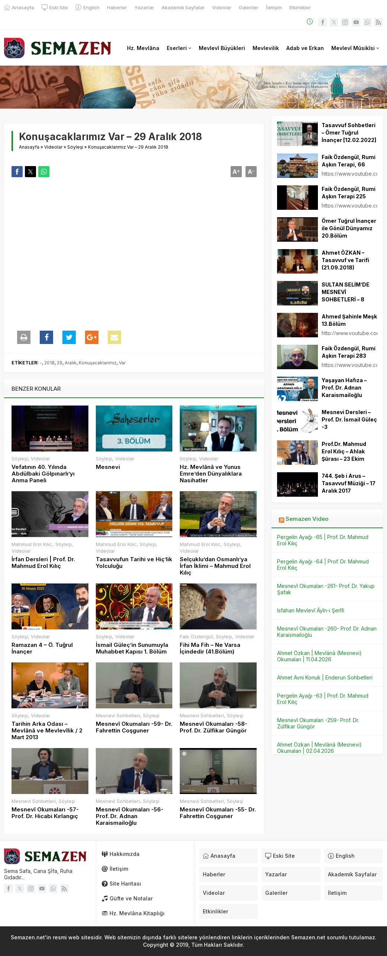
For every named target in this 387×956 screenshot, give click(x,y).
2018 (49, 362)
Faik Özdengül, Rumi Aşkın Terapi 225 (348, 192)
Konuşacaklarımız (98, 362)
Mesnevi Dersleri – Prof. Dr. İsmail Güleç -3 (349, 419)
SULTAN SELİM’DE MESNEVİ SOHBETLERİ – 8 (346, 291)
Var (122, 362)
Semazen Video (307, 518)
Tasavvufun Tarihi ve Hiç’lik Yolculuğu (134, 562)
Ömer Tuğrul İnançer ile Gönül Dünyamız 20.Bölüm (349, 228)
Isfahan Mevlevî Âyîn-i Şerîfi (310, 610)
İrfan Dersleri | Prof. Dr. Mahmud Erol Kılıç (43, 562)
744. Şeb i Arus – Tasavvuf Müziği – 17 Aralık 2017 (348, 483)
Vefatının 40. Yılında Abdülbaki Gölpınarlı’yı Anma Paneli (43, 474)
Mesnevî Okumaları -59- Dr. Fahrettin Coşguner (134, 727)
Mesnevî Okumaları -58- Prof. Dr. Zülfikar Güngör (213, 727)
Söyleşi (75, 147)
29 (59, 362)
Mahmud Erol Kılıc (32, 544)
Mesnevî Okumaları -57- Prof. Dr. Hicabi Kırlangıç (45, 813)
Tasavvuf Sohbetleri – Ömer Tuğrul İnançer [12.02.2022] (349, 132)
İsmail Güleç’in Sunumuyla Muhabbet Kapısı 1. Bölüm (132, 648)
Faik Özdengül (196, 636)
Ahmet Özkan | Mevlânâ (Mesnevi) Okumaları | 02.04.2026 (319, 747)
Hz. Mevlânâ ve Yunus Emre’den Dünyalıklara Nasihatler (211, 474)
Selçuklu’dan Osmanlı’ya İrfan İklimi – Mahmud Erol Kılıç (215, 566)
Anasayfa (29, 147)
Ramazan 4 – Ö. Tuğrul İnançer (42, 648)
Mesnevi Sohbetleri (118, 715)
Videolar (53, 147)
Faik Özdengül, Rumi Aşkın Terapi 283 (348, 352)
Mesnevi (108, 467)
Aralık (71, 362)
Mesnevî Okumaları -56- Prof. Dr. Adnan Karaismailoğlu (129, 816)
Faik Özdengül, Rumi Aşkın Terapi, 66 (348, 161)
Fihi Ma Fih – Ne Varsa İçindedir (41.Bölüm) (210, 648)
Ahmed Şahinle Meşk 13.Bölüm (349, 320)
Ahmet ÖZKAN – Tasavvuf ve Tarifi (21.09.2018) (345, 260)
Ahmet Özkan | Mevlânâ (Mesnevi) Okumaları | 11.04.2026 (319, 656)
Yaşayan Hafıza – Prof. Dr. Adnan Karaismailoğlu (344, 387)
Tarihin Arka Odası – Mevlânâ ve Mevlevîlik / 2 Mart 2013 (47, 731)
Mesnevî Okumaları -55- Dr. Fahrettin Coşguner (218, 813)
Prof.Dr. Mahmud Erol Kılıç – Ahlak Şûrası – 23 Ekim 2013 (344, 455)
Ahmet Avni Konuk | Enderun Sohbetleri (325, 677)
